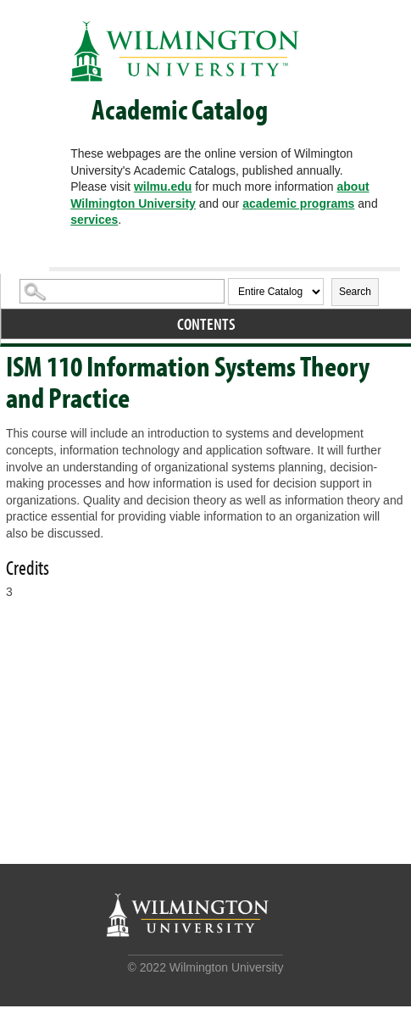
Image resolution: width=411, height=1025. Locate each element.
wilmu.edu (163, 186)
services (94, 219)
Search (355, 292)
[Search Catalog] (122, 291)
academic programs (298, 203)
